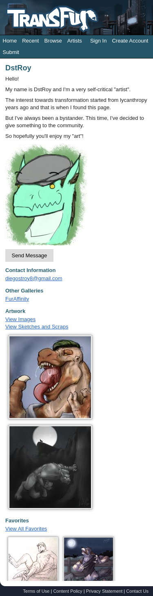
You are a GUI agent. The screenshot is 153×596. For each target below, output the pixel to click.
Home (10, 41)
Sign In (98, 41)
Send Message (29, 255)
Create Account (130, 41)
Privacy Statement (104, 591)
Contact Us (137, 591)
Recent (30, 41)
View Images (20, 319)
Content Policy (67, 591)
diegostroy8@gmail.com (33, 278)
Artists (74, 41)
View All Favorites (26, 529)
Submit (11, 52)
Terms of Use (36, 591)
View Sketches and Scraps (36, 327)
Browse (53, 41)
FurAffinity (17, 299)
